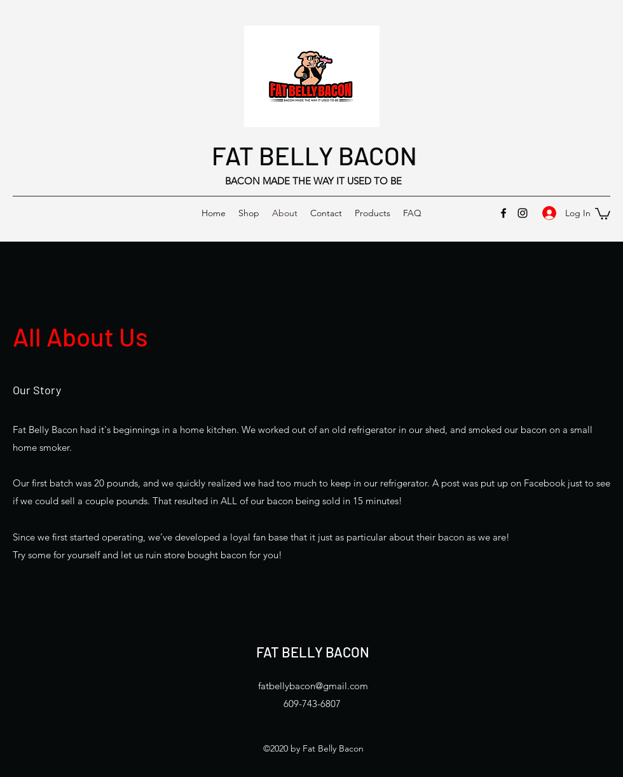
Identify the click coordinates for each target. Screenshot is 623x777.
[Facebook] (503, 213)
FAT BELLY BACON (314, 155)
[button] (602, 213)
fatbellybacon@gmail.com (313, 686)
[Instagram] (522, 213)
